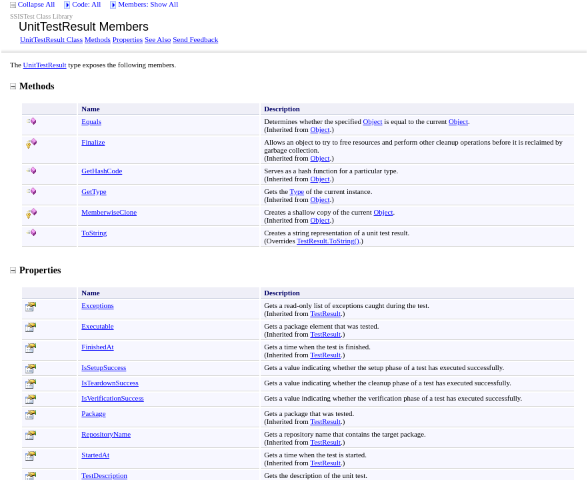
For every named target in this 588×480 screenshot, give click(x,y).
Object (373, 121)
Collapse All (36, 4)
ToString (94, 233)
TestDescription (104, 475)
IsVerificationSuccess (112, 398)
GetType (93, 191)
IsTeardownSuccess (110, 383)
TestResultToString (328, 241)
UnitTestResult (45, 65)
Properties (128, 39)
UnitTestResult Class (51, 39)
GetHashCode (101, 171)
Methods (98, 39)
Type (297, 191)
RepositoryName (106, 434)
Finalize (93, 142)
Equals (91, 121)
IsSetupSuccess (103, 367)
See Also (158, 39)
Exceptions (97, 305)
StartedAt (95, 455)
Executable (97, 326)
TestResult (325, 313)
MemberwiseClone (109, 212)
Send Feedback (195, 39)
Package (93, 413)
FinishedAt (97, 347)
